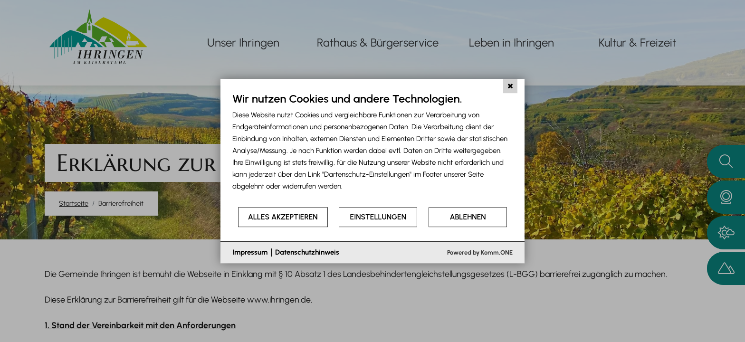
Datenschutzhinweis (307, 252)
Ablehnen (468, 216)
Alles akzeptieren (283, 216)
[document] (372, 149)
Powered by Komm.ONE (480, 252)
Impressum (249, 252)
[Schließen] (510, 86)
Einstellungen (378, 216)
